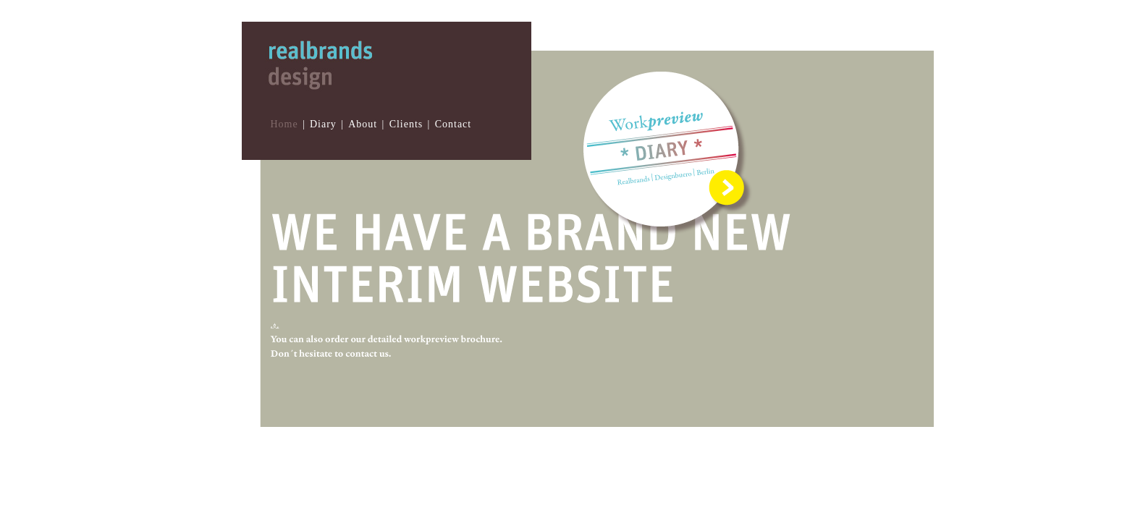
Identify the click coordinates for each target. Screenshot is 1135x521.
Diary (323, 124)
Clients (406, 124)
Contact (453, 124)
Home (284, 124)
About (362, 124)
